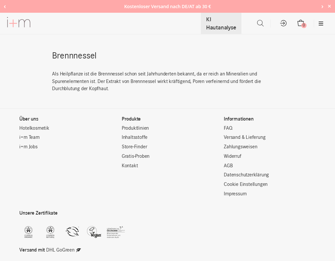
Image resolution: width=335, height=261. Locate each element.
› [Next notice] (322, 6)
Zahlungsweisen (240, 147)
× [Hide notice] (329, 6)
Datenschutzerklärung (246, 175)
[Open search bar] (260, 23)
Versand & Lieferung (244, 137)
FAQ (228, 128)
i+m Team (29, 137)
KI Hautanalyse (221, 23)
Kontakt (130, 166)
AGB (228, 166)
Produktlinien (135, 128)
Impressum (235, 194)
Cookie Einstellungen (246, 184)
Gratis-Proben (136, 156)
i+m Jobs (28, 147)
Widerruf (232, 156)
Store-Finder (134, 147)
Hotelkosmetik (34, 128)
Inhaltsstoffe (135, 137)
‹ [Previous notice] (5, 6)
